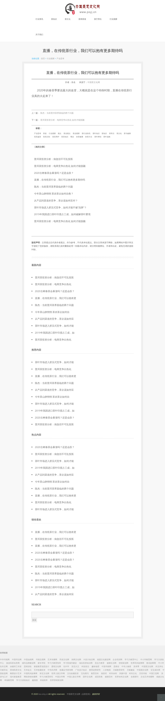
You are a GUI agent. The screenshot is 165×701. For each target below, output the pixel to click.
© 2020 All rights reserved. (66, 694)
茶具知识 (64, 136)
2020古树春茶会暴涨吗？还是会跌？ (54, 173)
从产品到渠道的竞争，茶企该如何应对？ (56, 200)
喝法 (72, 136)
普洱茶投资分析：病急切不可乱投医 (53, 159)
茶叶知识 (96, 133)
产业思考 (60, 58)
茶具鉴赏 (37, 136)
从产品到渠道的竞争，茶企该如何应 (54, 318)
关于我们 (39, 34)
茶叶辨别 (97, 136)
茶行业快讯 (86, 133)
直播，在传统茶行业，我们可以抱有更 (55, 298)
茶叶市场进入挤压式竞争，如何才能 (54, 325)
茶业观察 (76, 133)
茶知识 (54, 19)
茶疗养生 (98, 19)
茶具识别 (46, 136)
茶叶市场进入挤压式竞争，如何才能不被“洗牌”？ (60, 207)
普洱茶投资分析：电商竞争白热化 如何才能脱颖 (62, 119)
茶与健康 (127, 133)
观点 (59, 133)
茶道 (45, 133)
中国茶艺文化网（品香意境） (79, 694)
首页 (43, 58)
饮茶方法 (88, 136)
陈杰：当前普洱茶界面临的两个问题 (57, 112)
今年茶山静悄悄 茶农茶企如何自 (52, 312)
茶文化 (67, 19)
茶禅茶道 (82, 19)
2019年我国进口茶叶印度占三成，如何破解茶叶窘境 (62, 214)
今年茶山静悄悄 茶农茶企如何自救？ (54, 193)
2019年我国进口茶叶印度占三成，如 (54, 332)
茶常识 (111, 133)
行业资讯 (39, 19)
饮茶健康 (79, 136)
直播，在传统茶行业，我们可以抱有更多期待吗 (59, 179)
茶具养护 (55, 136)
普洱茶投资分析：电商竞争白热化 (53, 284)
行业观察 (113, 19)
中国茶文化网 (93, 82)
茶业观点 (67, 133)
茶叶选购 (106, 136)
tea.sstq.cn (43, 694)
